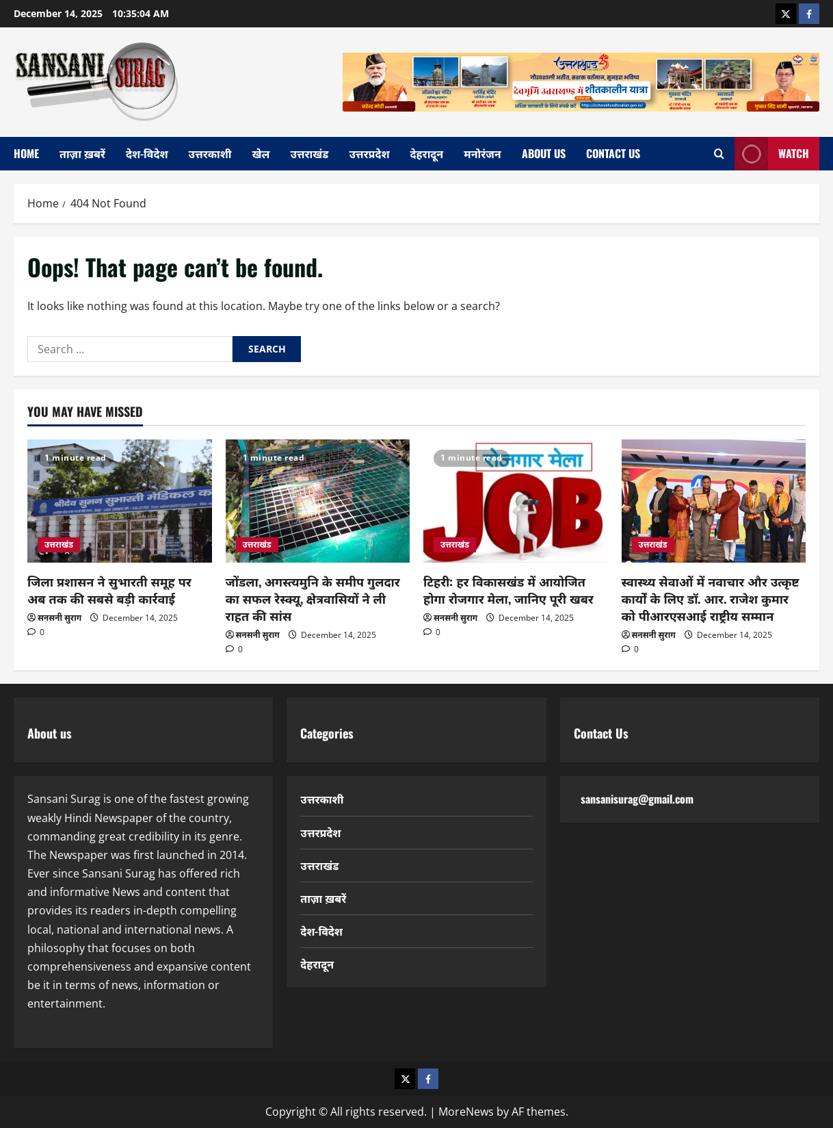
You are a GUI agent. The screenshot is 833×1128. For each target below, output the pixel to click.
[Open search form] (719, 153)
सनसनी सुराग (59, 618)
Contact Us (613, 153)
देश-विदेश (147, 153)
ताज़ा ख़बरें (82, 153)
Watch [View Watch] (772, 153)
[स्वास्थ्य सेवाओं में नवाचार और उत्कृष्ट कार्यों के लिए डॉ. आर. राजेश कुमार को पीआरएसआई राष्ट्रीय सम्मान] (714, 501)
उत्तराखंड (309, 153)
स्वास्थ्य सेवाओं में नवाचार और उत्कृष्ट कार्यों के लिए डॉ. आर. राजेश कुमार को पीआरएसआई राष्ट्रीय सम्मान (710, 598)
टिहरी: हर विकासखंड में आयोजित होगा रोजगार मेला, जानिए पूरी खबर (508, 589)
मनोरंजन (482, 153)
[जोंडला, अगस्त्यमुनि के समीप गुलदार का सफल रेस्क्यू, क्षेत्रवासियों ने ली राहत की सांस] (318, 501)
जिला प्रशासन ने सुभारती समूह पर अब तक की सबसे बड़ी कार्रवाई (109, 589)
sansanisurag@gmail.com (637, 799)
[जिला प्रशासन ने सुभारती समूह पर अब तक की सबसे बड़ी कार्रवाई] (119, 501)
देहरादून (427, 153)
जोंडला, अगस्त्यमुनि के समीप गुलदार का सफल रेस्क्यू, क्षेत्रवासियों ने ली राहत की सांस (313, 598)
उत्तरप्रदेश (369, 153)
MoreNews (466, 1111)
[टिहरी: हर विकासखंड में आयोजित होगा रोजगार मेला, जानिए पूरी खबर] (515, 501)
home (26, 153)
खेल (261, 153)
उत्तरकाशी (210, 153)
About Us (544, 153)
